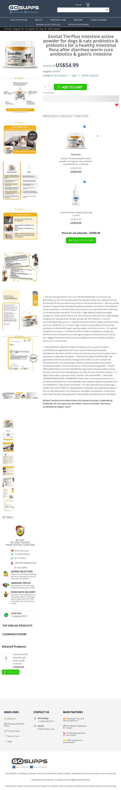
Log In (78, 5)
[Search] (82, 10)
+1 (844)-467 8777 (19, 616)
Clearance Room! (14, 634)
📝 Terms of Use (11, 736)
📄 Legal (8, 741)
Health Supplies (54, 29)
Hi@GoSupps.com (46, 729)
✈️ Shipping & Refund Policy (14, 724)
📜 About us (10, 718)
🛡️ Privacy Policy (12, 731)
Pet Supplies (30, 29)
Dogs (41, 29)
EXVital (56, 71)
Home (6, 29)
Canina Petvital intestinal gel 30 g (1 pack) (76, 214)
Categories (17, 29)
